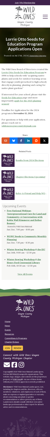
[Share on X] (44, 140)
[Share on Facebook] (21, 140)
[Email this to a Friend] (6, 140)
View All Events (25, 274)
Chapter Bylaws (12, 342)
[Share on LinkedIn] (28, 140)
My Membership (27, 2)
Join (17, 2)
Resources (9, 334)
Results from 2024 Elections (30, 160)
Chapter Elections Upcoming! (30, 176)
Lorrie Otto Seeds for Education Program (23, 72)
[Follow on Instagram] (21, 366)
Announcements (38, 55)
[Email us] (6, 366)
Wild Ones (17, 379)
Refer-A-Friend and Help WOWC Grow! (32, 193)
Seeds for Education (12, 97)
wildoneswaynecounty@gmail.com (19, 126)
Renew (17, 348)
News (7, 325)
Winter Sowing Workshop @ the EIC (26, 249)
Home (7, 321)
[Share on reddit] (36, 140)
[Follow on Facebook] (14, 366)
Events (8, 330)
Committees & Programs (16, 338)
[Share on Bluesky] (14, 140)
